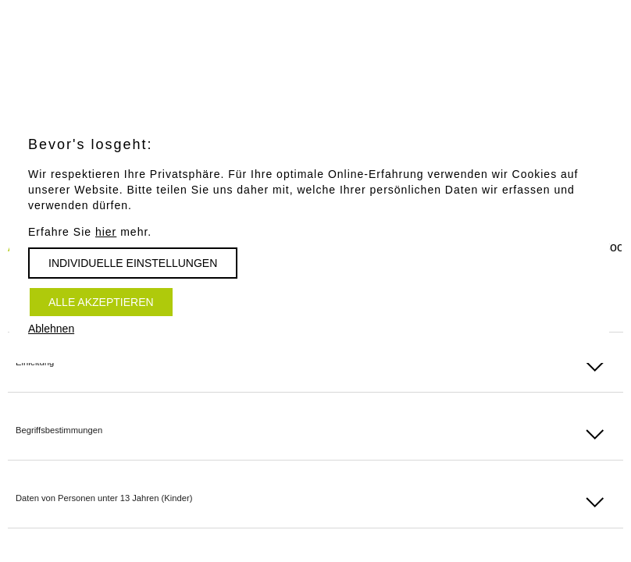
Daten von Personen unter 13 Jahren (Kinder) (104, 498)
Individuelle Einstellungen (132, 263)
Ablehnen (51, 328)
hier (105, 232)
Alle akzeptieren (101, 302)
